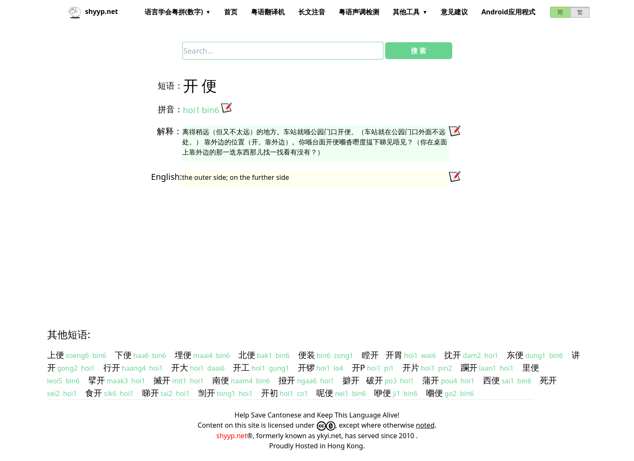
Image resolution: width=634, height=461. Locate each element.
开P (358, 367)
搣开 (162, 380)
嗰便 (434, 393)
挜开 (286, 380)
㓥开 (206, 393)
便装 (306, 355)
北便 (246, 355)
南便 (220, 380)
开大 (179, 367)
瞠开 (370, 355)
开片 (410, 367)
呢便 (324, 393)
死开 (548, 380)
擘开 (96, 380)
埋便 (183, 355)
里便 (530, 367)
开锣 (306, 367)
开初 (269, 393)
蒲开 (430, 380)
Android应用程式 (508, 11)
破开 (374, 380)
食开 (93, 393)
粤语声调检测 (359, 11)
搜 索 (418, 50)
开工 (241, 367)
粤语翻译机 (268, 11)
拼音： (170, 109)
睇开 (150, 393)
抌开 (452, 355)
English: (166, 176)
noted (425, 425)
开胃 (394, 355)
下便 (123, 355)
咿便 (382, 393)
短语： (170, 85)
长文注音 (311, 11)
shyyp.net (231, 435)
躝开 (469, 367)
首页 (230, 11)
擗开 (351, 380)
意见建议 (454, 11)
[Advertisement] (302, 250)
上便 (55, 355)
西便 (491, 380)
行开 (111, 367)
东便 (515, 355)
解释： (169, 131)
